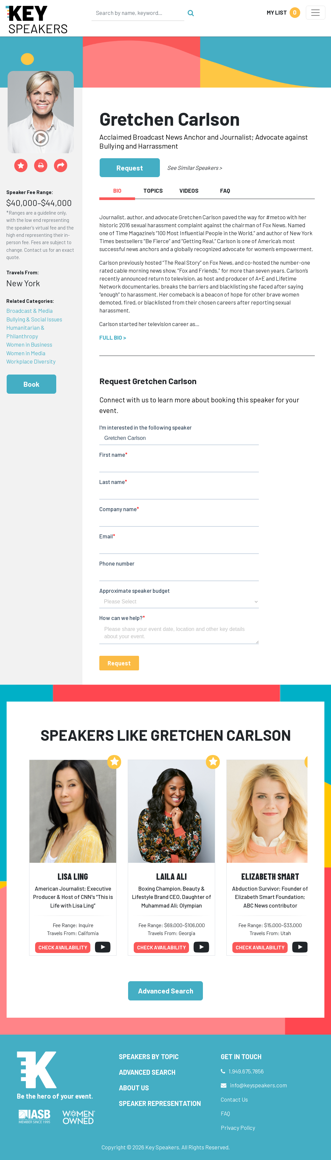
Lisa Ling (73, 876)
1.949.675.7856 (246, 1071)
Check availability (62, 947)
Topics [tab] (153, 190)
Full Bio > (112, 337)
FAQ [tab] (225, 190)
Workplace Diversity (31, 361)
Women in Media (25, 353)
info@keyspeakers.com (258, 1085)
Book (31, 384)
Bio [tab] (117, 190)
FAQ (225, 1113)
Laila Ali (171, 876)
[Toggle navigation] (315, 13)
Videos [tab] (189, 190)
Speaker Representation (160, 1103)
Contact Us (234, 1099)
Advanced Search (165, 991)
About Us (134, 1088)
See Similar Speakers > (194, 167)
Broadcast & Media (29, 310)
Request (130, 168)
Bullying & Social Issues (34, 319)
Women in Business (29, 344)
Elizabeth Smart (270, 876)
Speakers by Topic (149, 1056)
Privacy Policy (238, 1127)
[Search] (138, 12)
